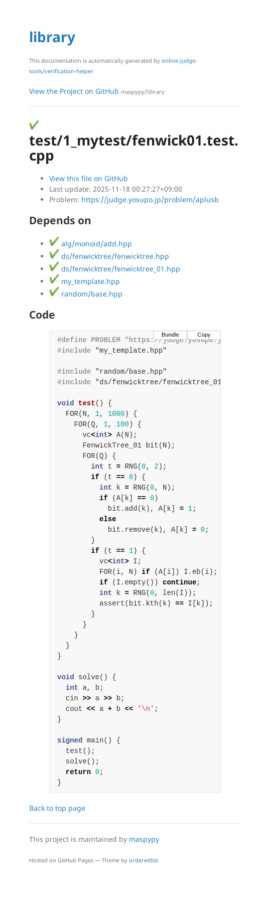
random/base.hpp (85, 293)
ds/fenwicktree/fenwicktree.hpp (109, 256)
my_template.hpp (84, 281)
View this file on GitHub (88, 178)
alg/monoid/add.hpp (90, 243)
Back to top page (57, 808)
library (52, 36)
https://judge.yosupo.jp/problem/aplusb (150, 199)
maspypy (144, 839)
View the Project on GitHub (97, 91)
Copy (203, 335)
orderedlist (143, 860)
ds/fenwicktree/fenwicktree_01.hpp (114, 268)
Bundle (170, 335)
